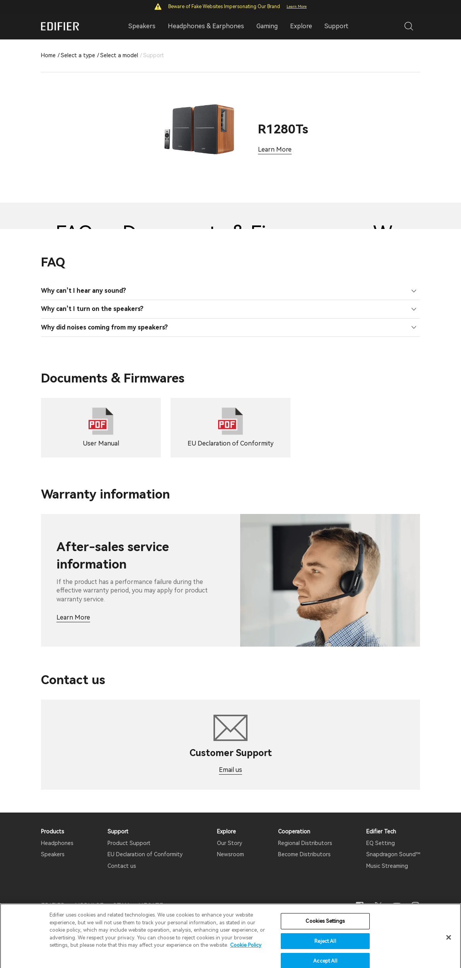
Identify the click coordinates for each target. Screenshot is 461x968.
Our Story (229, 843)
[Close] (448, 950)
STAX (121, 905)
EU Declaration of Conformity (145, 854)
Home (48, 55)
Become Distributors (304, 854)
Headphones (57, 843)
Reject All (325, 954)
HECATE (150, 905)
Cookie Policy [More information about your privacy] (245, 958)
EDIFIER (53, 905)
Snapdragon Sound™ (393, 854)
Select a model (119, 55)
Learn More (297, 6)
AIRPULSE (89, 905)
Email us (230, 769)
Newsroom (230, 854)
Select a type (78, 55)
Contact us (122, 866)
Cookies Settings (325, 934)
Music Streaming (387, 866)
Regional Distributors (305, 843)
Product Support (129, 843)
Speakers (53, 854)
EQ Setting (380, 843)
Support (336, 26)
